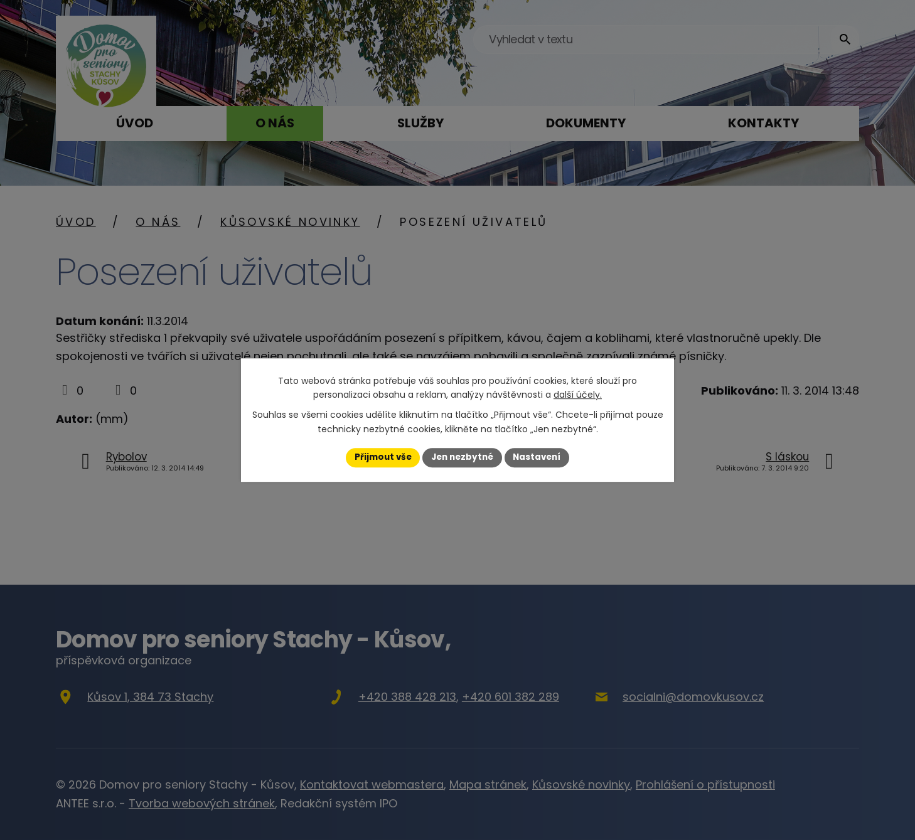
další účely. (578, 394)
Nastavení (540, 457)
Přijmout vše (379, 457)
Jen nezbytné (462, 457)
